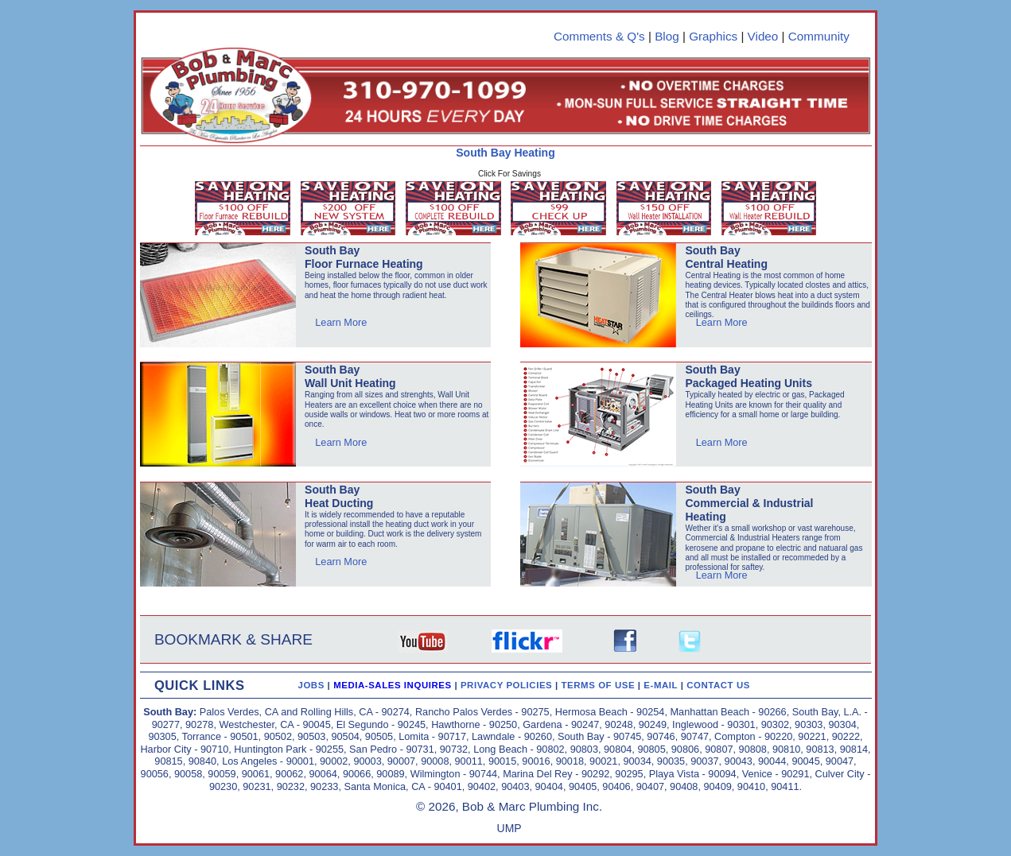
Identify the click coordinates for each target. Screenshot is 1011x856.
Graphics (713, 36)
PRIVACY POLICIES (508, 685)
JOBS (310, 685)
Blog (667, 36)
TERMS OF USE (600, 685)
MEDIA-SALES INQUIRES (393, 685)
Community (819, 36)
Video (763, 36)
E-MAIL (662, 685)
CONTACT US (718, 685)
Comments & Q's (599, 36)
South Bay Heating (505, 152)
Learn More (341, 322)
